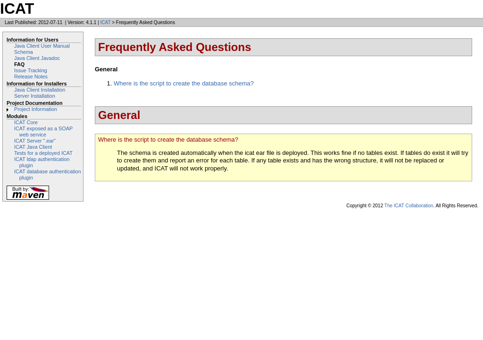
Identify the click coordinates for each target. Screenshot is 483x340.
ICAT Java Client (33, 147)
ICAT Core (26, 122)
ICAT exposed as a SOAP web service (43, 131)
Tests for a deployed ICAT (43, 153)
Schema (23, 52)
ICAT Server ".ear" (35, 141)
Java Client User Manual (42, 46)
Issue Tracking (30, 70)
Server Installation (34, 96)
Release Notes (31, 76)
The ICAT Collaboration (408, 205)
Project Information (35, 109)
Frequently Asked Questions (174, 47)
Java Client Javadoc (37, 58)
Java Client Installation (39, 90)
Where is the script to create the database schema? (184, 83)
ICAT (105, 22)
